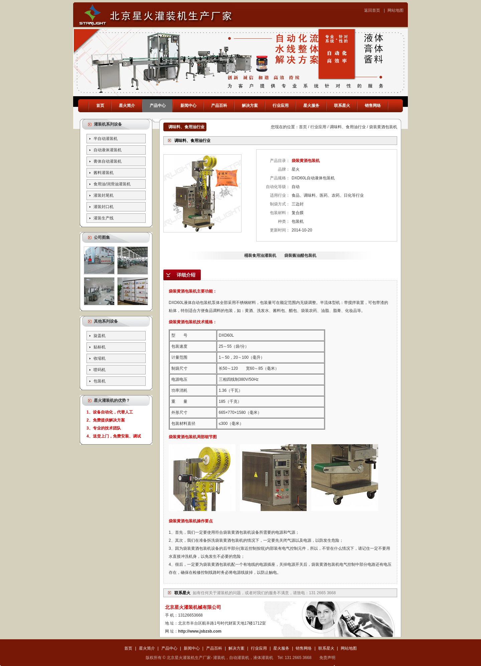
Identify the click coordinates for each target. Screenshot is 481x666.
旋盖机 (100, 335)
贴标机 (100, 347)
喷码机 (100, 369)
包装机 (100, 381)
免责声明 (327, 657)
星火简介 (127, 105)
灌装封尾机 (104, 195)
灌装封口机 (104, 206)
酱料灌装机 (104, 172)
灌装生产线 (104, 218)
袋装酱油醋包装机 (300, 255)
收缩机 (100, 358)
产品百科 (219, 105)
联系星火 (342, 105)
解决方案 (250, 105)
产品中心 (158, 105)
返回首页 (372, 10)
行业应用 (281, 105)
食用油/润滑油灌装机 (112, 184)
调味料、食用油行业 (348, 127)
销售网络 (373, 105)
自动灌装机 (239, 657)
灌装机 (223, 593)
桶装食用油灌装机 (260, 255)
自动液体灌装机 (108, 150)
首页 (100, 105)
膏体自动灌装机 (108, 161)
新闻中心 (188, 105)
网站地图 (395, 10)
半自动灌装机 (106, 138)
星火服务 (311, 105)
